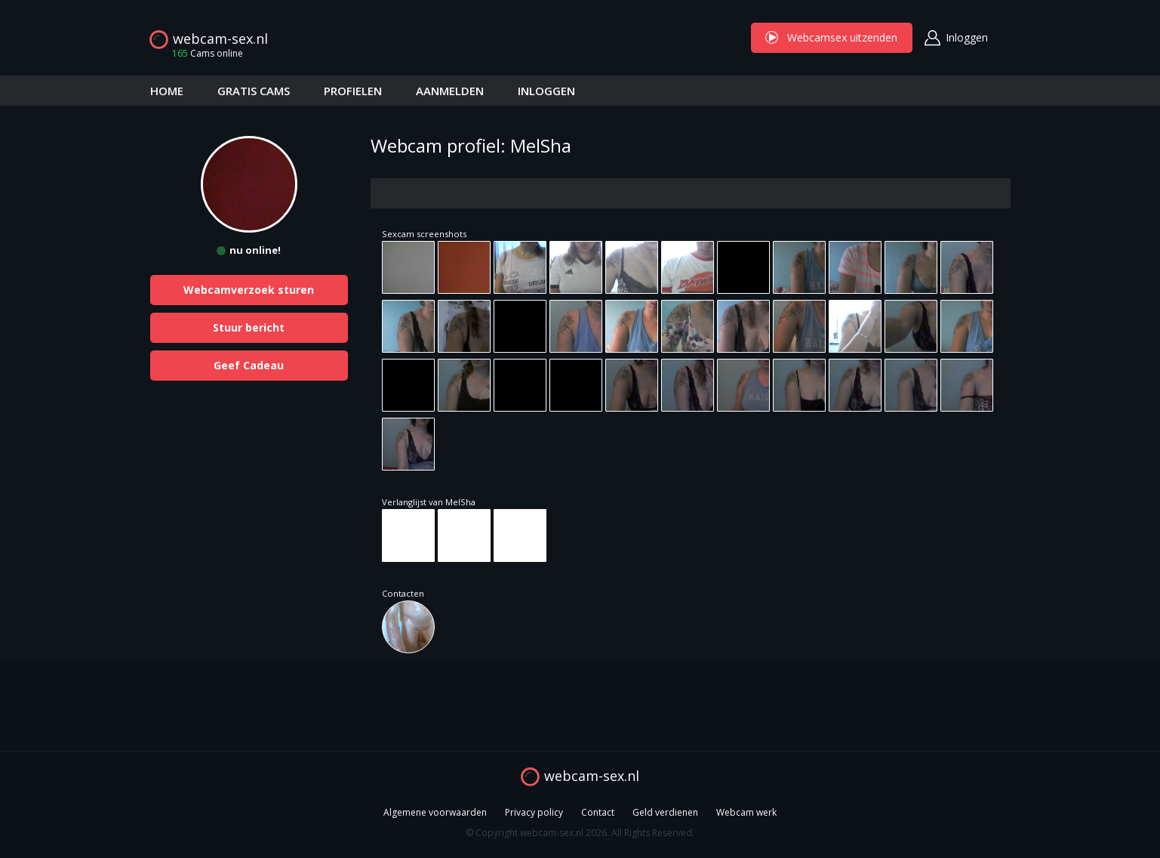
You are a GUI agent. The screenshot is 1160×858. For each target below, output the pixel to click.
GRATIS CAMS (253, 90)
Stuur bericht (249, 327)
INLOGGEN (546, 90)
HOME (166, 90)
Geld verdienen (665, 812)
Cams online (203, 53)
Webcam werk (746, 812)
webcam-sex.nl (220, 38)
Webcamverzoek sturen (248, 289)
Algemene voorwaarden (435, 812)
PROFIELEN (353, 90)
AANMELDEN (450, 90)
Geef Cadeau (249, 365)
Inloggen (967, 37)
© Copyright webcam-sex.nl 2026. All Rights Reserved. (580, 832)
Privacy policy (534, 812)
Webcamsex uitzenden (831, 37)
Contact (597, 812)
